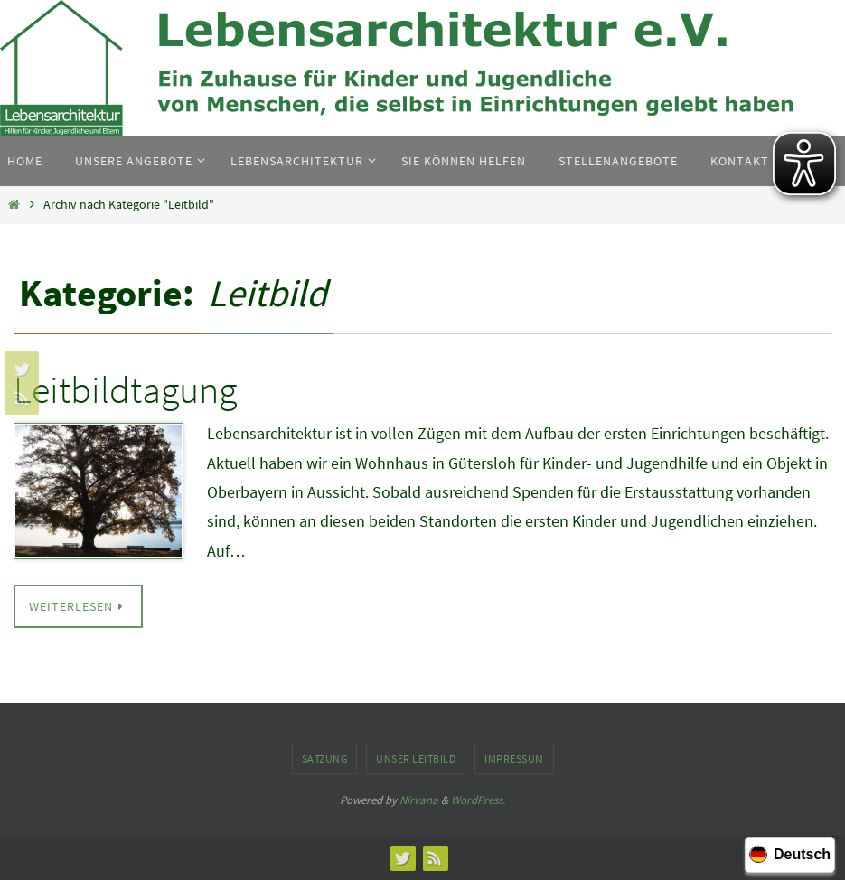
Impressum (514, 758)
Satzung (325, 758)
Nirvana (418, 800)
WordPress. (478, 800)
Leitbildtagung (125, 389)
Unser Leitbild (415, 758)
